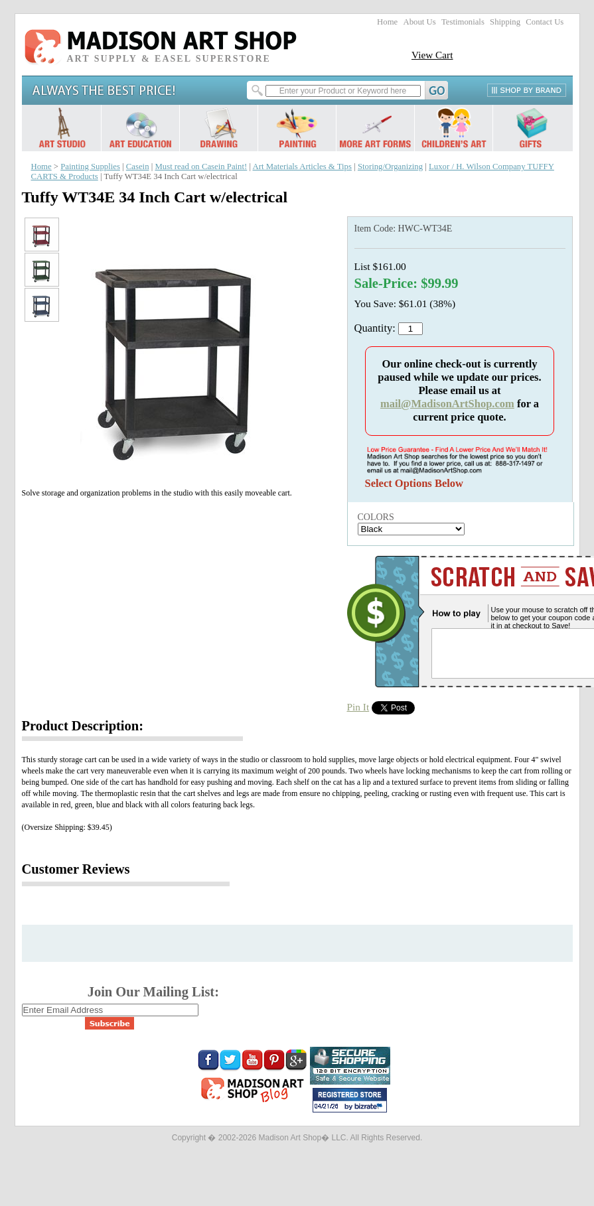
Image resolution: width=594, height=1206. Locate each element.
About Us (419, 22)
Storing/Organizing (390, 166)
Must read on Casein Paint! (201, 166)
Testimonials (462, 22)
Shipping (505, 22)
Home (387, 22)
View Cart (432, 54)
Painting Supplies (90, 166)
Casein (137, 166)
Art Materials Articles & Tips (302, 166)
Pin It (358, 706)
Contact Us (544, 22)
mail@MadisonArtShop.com (447, 403)
